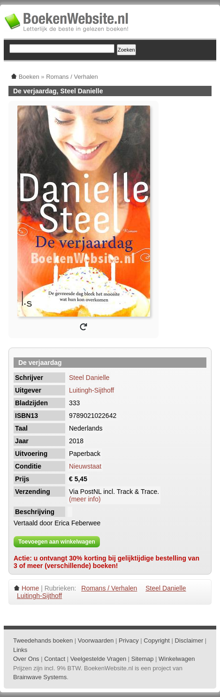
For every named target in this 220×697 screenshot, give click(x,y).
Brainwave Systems (40, 677)
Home (30, 588)
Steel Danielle (89, 377)
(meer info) (85, 499)
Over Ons (26, 658)
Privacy (129, 640)
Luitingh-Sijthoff (91, 390)
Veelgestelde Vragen (98, 658)
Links (20, 649)
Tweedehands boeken (43, 640)
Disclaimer (189, 640)
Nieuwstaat (85, 466)
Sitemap (142, 658)
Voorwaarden (96, 640)
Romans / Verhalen (109, 588)
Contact (54, 658)
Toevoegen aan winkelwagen (56, 541)
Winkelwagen (177, 658)
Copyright (157, 640)
